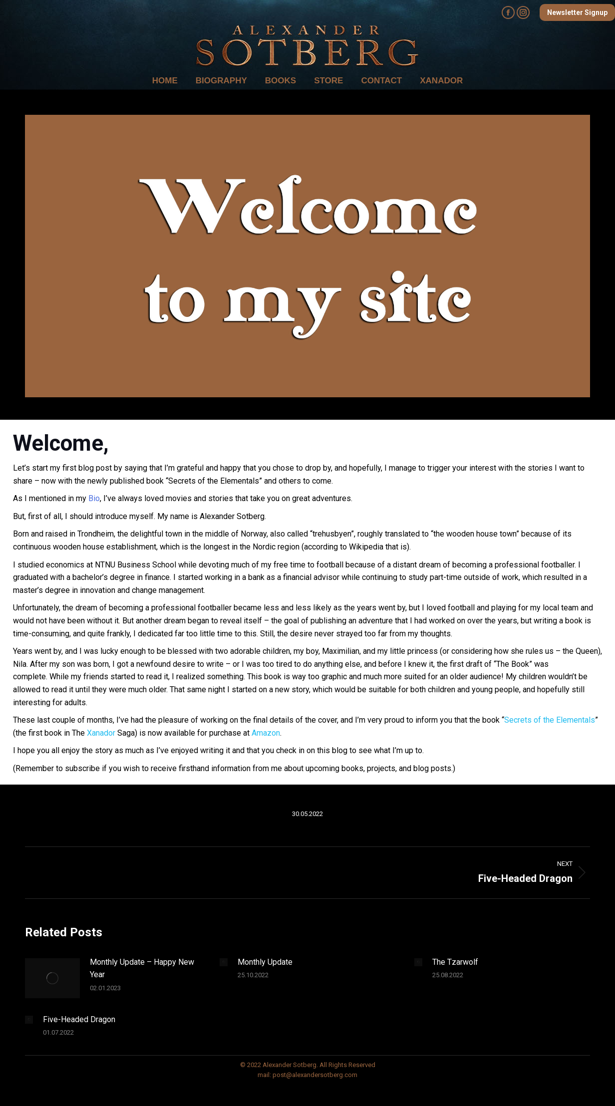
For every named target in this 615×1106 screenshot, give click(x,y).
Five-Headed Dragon (79, 1019)
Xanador (101, 733)
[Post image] (52, 978)
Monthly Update (265, 962)
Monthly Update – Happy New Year (142, 968)
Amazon (266, 733)
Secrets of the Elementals (549, 720)
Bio (94, 498)
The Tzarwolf (455, 962)
